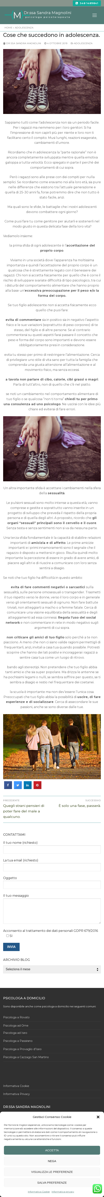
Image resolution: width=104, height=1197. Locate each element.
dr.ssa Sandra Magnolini (22, 43)
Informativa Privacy (16, 1094)
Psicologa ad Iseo (15, 1033)
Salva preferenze (52, 1182)
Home (8, 27)
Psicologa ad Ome (15, 1025)
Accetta (52, 1150)
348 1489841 (87, 3)
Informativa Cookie (39, 1191)
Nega (52, 1161)
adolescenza (24, 27)
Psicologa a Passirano (18, 1041)
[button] (98, 1117)
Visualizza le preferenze (52, 1171)
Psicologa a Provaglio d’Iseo (22, 1049)
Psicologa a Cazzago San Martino (26, 1057)
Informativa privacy (63, 1191)
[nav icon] (94, 15)
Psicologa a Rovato (16, 1017)
